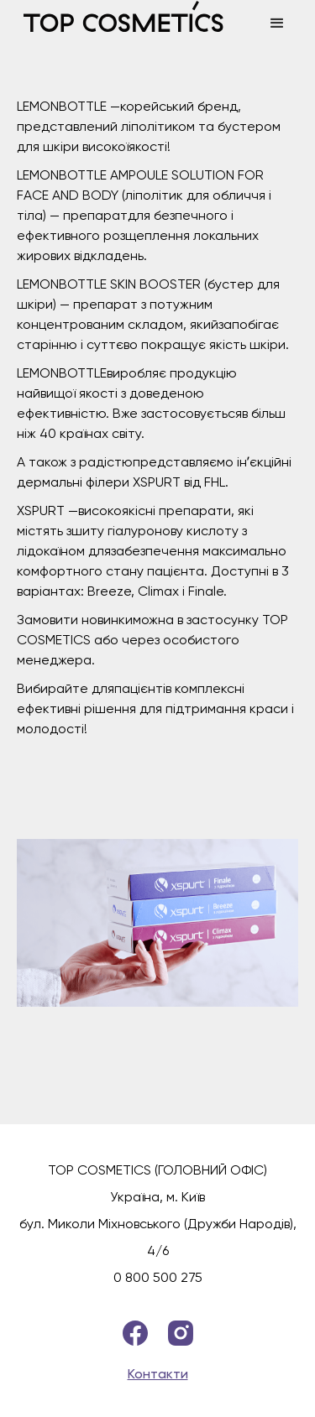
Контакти (158, 1374)
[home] (134, 23)
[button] (277, 23)
